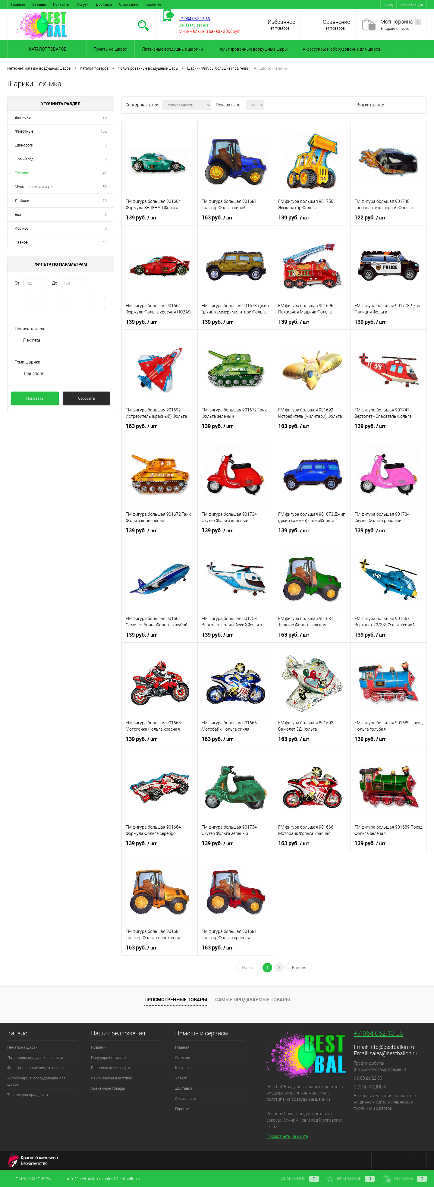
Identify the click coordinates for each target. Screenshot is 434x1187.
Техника (22, 173)
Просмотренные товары (175, 999)
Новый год (24, 159)
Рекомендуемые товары (113, 1078)
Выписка (23, 117)
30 (104, 117)
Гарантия (153, 4)
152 (103, 131)
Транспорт (33, 373)
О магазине (128, 4)
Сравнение (336, 22)
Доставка (104, 4)
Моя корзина (400, 21)
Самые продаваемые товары (252, 999)
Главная (18, 4)
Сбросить (86, 398)
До (54, 283)
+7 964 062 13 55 (378, 1033)
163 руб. (217, 217)
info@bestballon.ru (392, 1047)
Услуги (83, 4)
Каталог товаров (46, 49)
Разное (21, 242)
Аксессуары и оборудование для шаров (342, 49)
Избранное (281, 22)
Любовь (22, 200)
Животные (24, 131)
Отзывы (39, 4)
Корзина (405, 1178)
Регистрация (411, 5)
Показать (34, 398)
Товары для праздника (27, 1094)
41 (104, 242)
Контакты (61, 4)
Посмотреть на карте (287, 1136)
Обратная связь (29, 1178)
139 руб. (141, 217)
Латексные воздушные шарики (172, 49)
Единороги (24, 145)
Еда (18, 214)
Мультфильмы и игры (34, 186)
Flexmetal (32, 340)
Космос (22, 228)
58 (104, 186)
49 (104, 173)
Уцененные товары (108, 1088)
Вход (388, 5)
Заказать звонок (194, 25)
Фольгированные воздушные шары (253, 49)
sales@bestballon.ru (393, 1053)
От (17, 283)
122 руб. (369, 217)
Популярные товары (109, 1057)
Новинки (98, 1047)
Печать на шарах (110, 49)
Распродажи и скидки (110, 1068)
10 (104, 200)
